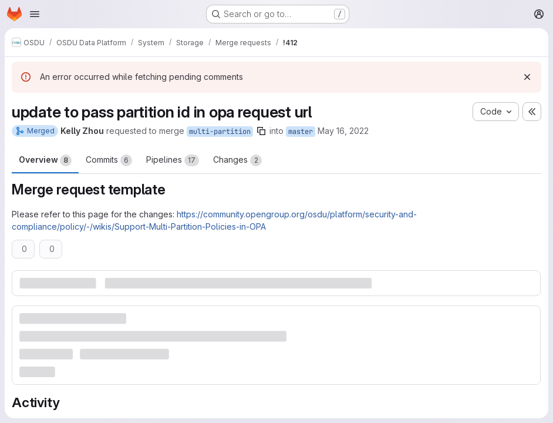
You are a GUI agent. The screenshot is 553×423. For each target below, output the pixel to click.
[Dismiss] (527, 77)
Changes (237, 160)
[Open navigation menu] (34, 14)
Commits (109, 160)
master (300, 131)
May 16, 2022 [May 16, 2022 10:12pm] (343, 131)
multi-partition (220, 131)
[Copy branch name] (261, 131)
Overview (45, 160)
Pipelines (172, 160)
